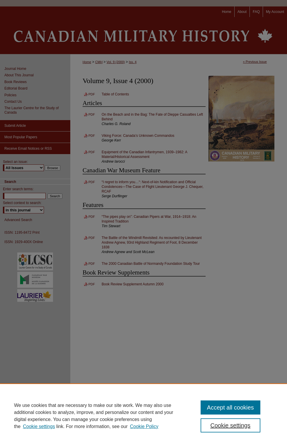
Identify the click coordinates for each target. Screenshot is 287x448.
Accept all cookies (230, 407)
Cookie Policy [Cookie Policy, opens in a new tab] (144, 426)
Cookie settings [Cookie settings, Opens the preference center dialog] (230, 425)
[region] (143, 415)
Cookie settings (39, 426)
